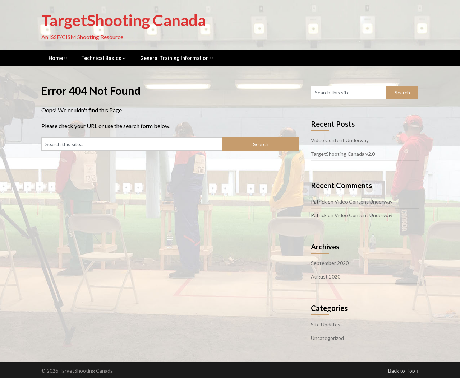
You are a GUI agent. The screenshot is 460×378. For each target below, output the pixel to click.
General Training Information (174, 58)
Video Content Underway (340, 140)
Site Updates (325, 324)
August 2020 (325, 277)
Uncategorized (327, 338)
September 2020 (330, 263)
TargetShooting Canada (123, 20)
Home (56, 58)
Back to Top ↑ (403, 371)
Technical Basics (101, 58)
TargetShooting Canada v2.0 (343, 154)
